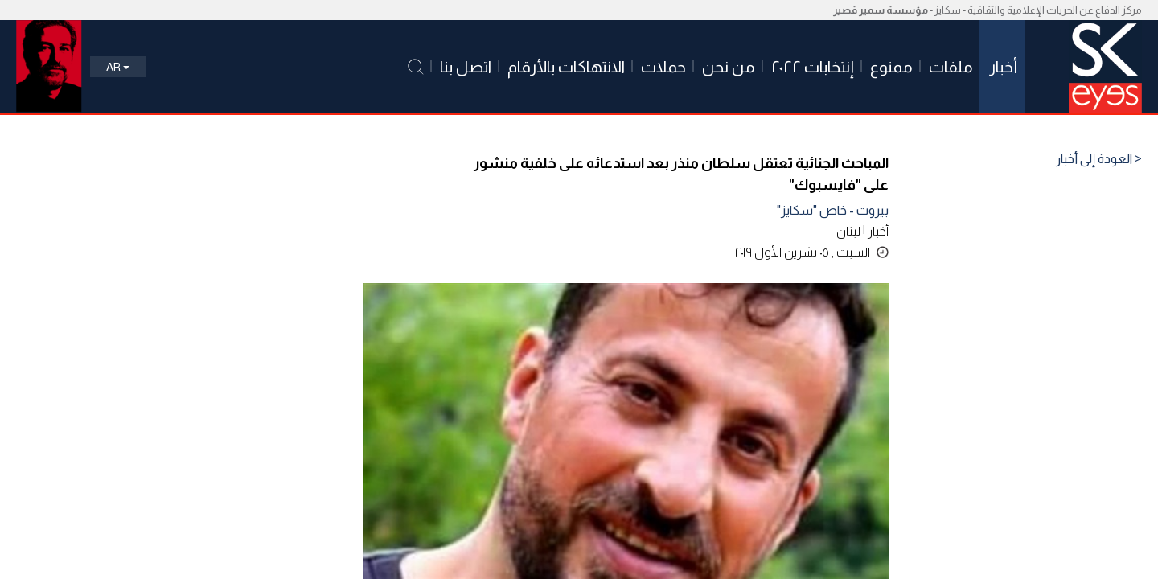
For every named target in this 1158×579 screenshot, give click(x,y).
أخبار (878, 231)
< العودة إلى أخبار (1099, 159)
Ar (117, 66)
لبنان (848, 231)
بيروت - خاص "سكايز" (833, 210)
